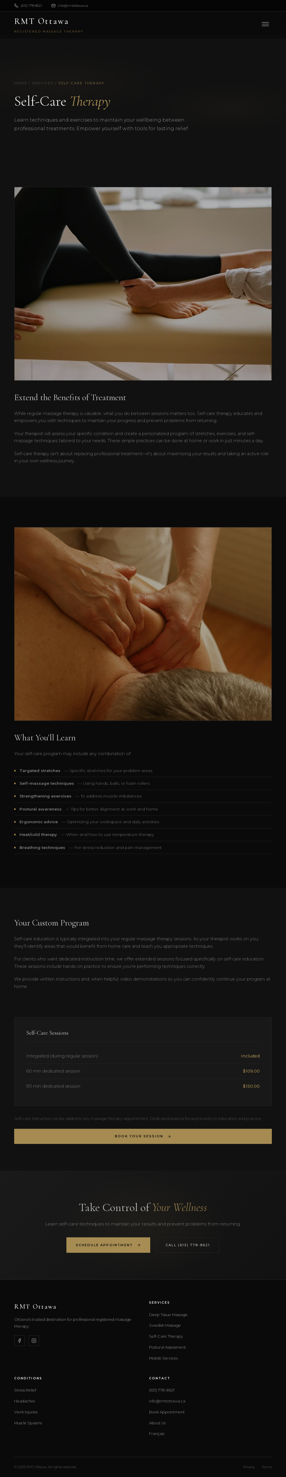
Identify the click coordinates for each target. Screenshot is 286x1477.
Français (156, 1433)
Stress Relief (25, 1390)
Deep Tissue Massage (168, 1315)
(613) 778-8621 (28, 6)
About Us (157, 1423)
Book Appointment (167, 1412)
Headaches (24, 1401)
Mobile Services (163, 1358)
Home (20, 83)
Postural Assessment (167, 1347)
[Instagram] (34, 1340)
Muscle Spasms (28, 1423)
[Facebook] (19, 1340)
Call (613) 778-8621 (188, 1248)
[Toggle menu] (265, 24)
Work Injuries (25, 1412)
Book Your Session (143, 1140)
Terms (267, 1467)
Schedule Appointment (108, 1248)
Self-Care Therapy (166, 1336)
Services (43, 83)
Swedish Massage (165, 1325)
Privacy (249, 1467)
